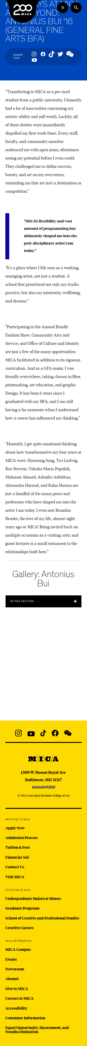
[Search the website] (76, 7)
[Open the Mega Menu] (62, 7)
